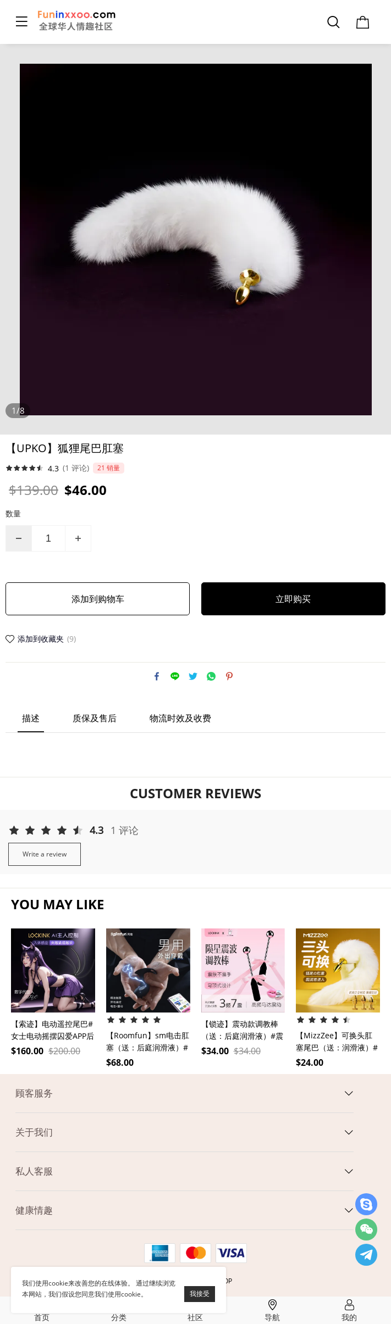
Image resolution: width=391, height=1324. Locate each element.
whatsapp (211, 676)
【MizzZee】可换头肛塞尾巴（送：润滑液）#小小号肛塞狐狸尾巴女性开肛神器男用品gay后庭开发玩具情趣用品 (337, 1042)
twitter (193, 676)
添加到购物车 (97, 599)
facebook (156, 676)
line (174, 676)
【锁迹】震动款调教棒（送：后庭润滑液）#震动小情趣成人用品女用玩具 (242, 1030)
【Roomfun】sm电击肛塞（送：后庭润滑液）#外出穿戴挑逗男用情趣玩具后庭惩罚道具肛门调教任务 (147, 1042)
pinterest (229, 676)
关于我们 (34, 1132)
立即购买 (293, 599)
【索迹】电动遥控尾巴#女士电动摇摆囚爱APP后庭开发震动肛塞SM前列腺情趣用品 (52, 1030)
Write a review (45, 854)
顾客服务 (34, 1093)
